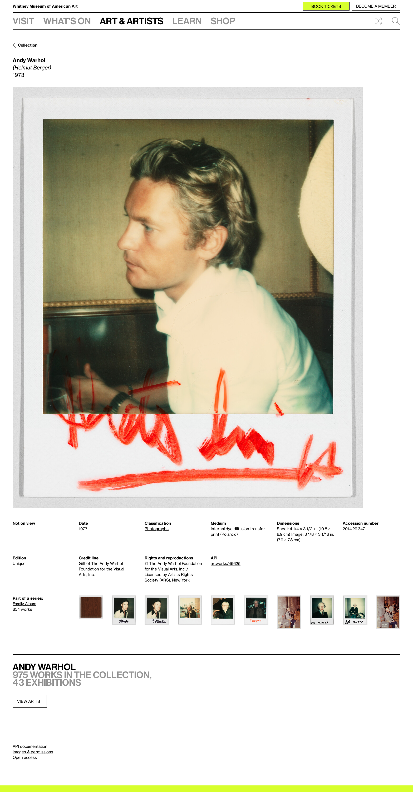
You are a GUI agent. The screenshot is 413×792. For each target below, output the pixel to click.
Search (396, 21)
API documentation (30, 746)
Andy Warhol (29, 60)
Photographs (157, 528)
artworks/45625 (225, 563)
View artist (29, 701)
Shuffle (378, 21)
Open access (25, 757)
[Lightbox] (188, 297)
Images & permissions (33, 751)
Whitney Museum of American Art (45, 6)
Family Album (24, 603)
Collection (27, 45)
